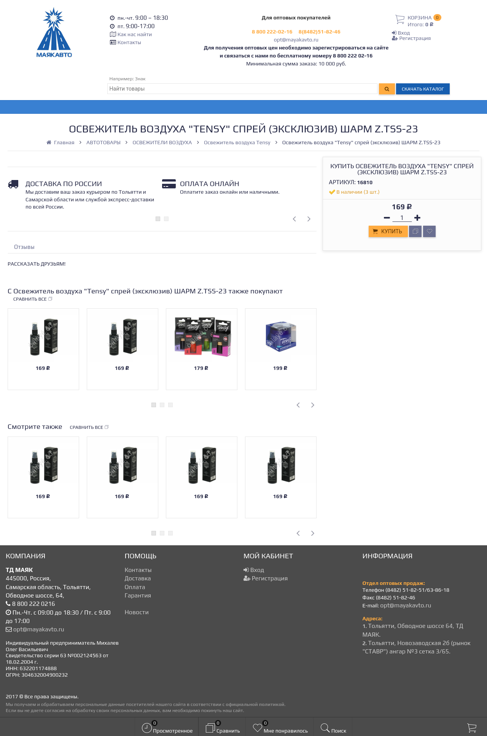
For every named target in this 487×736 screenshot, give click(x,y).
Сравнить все (33, 299)
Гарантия (138, 595)
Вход (401, 33)
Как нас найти (135, 34)
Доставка (138, 578)
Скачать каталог (423, 89)
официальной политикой (255, 704)
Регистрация (411, 38)
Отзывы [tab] (24, 247)
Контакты (129, 42)
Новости (137, 612)
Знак (140, 78)
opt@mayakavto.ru (296, 40)
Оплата (135, 587)
